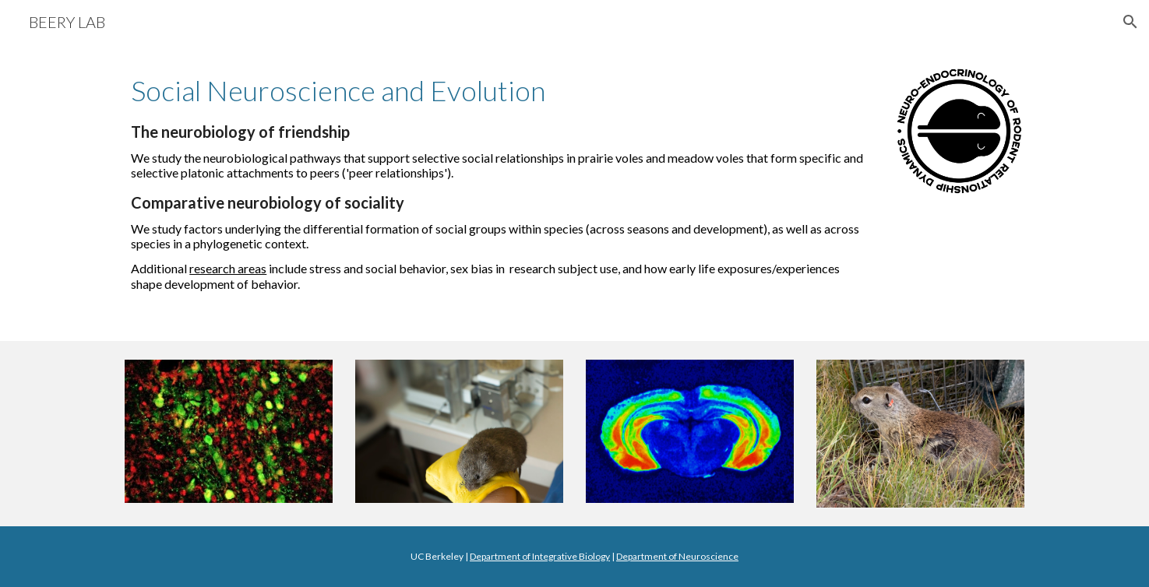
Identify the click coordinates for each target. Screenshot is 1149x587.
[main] (497, 181)
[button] (1130, 21)
